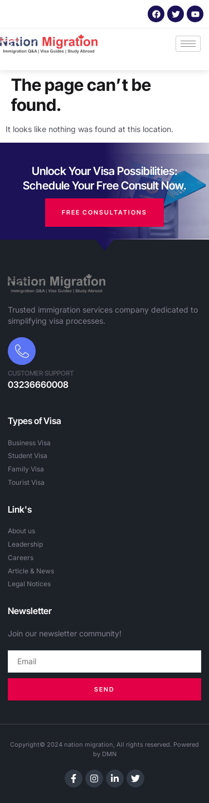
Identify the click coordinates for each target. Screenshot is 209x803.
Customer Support (41, 373)
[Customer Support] (22, 351)
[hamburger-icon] (188, 44)
